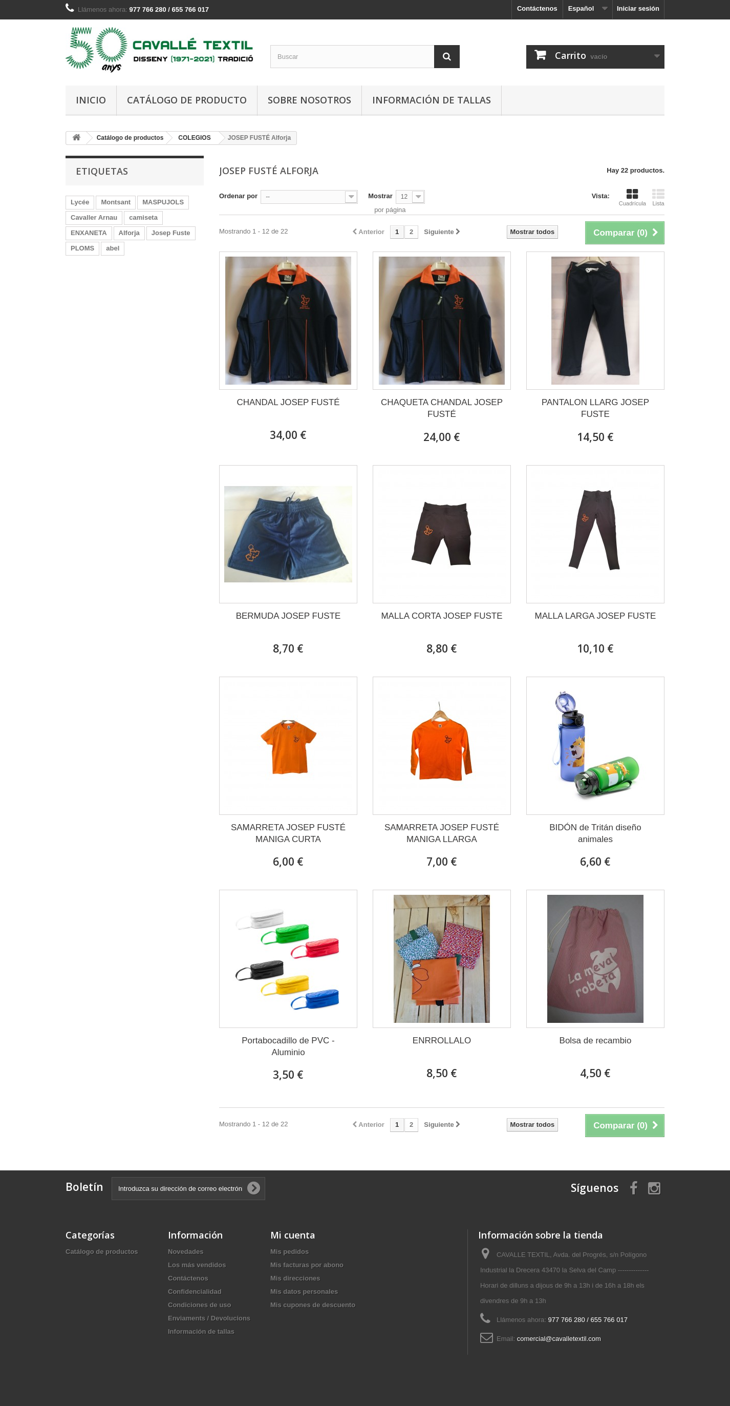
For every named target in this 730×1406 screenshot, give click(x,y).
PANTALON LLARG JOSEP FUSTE (595, 408)
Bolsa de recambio (596, 1040)
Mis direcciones (295, 1278)
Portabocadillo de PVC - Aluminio (288, 1046)
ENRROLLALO (442, 1040)
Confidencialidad (195, 1291)
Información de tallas (431, 100)
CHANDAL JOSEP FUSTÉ (288, 402)
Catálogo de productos (102, 1251)
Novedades (185, 1251)
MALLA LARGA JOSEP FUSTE (595, 616)
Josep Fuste (171, 233)
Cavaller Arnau (94, 217)
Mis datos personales (304, 1291)
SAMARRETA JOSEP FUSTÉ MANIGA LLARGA (441, 833)
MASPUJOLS (163, 202)
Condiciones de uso (199, 1305)
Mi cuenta (292, 1235)
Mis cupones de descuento (312, 1305)
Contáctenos (537, 8)
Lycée (80, 202)
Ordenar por (238, 196)
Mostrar (380, 196)
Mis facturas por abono (306, 1265)
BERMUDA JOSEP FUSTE (288, 616)
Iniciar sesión (638, 8)
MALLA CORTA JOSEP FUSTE (441, 616)
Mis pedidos (289, 1251)
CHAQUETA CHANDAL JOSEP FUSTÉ (442, 408)
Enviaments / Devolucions (209, 1318)
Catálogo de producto (187, 100)
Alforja (129, 233)
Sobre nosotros (309, 100)
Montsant (116, 202)
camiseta (143, 217)
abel (112, 248)
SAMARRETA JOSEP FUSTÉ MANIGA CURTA (288, 833)
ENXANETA (89, 233)
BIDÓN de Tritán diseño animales (595, 833)
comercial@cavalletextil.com (559, 1338)
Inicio (91, 100)
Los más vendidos (197, 1265)
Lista (658, 197)
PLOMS (82, 248)
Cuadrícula (632, 197)
